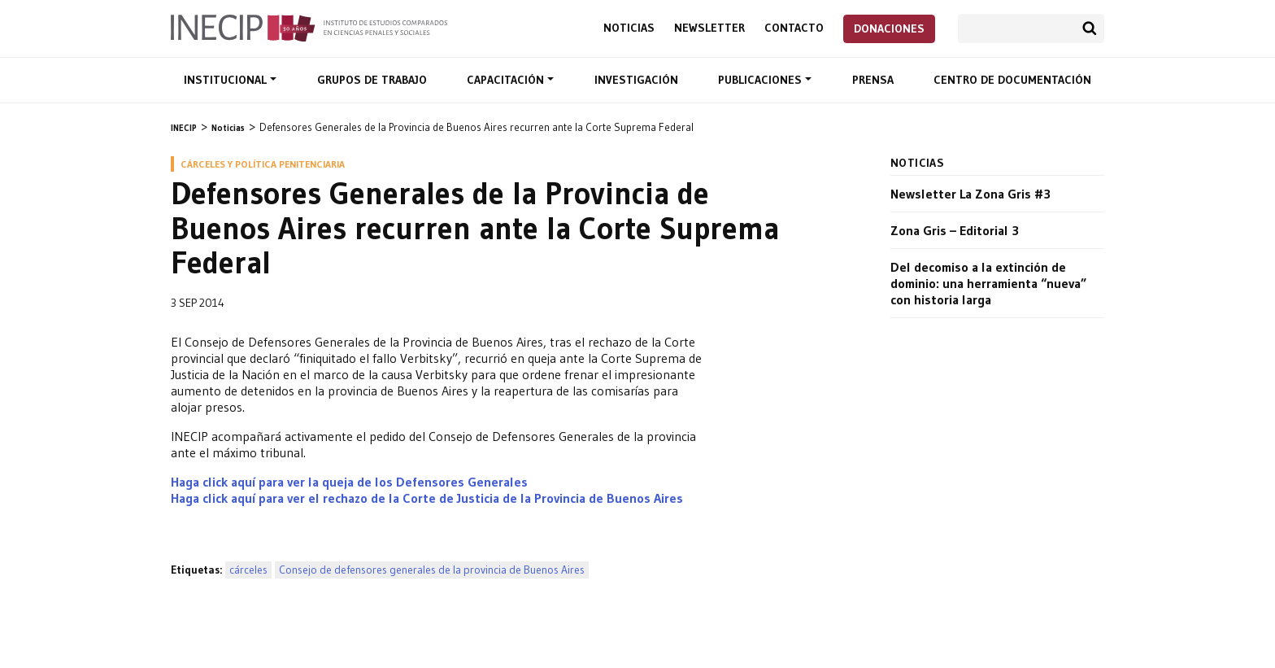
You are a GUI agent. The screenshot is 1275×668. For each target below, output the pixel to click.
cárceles (248, 570)
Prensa (873, 79)
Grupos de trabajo (372, 79)
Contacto (794, 28)
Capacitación (507, 79)
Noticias (629, 28)
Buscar (1089, 28)
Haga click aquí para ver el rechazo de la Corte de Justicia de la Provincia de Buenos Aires (427, 498)
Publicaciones (761, 79)
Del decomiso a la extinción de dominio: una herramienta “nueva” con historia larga (988, 283)
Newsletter (709, 28)
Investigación (636, 79)
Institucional (227, 79)
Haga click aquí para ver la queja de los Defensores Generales (349, 482)
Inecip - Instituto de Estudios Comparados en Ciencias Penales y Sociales (309, 27)
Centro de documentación (1012, 79)
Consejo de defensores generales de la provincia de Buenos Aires (432, 570)
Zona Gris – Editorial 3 (954, 230)
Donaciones (889, 28)
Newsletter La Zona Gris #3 (970, 194)
